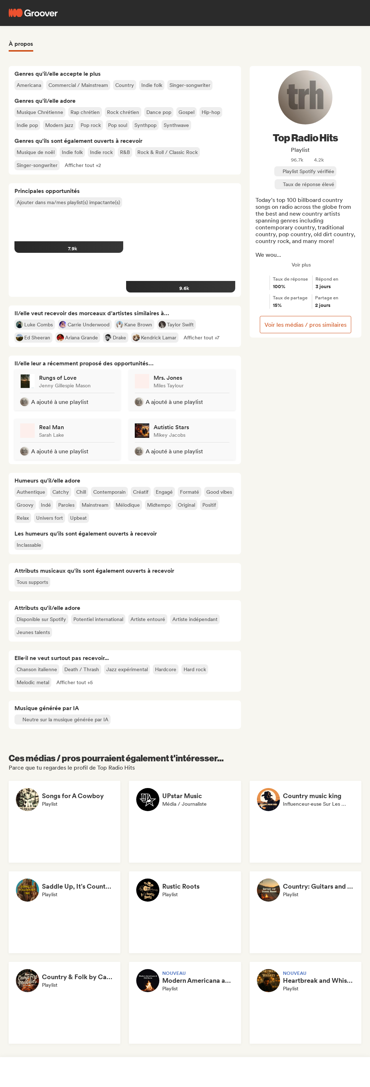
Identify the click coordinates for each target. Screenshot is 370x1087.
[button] (83, 165)
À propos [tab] (21, 43)
